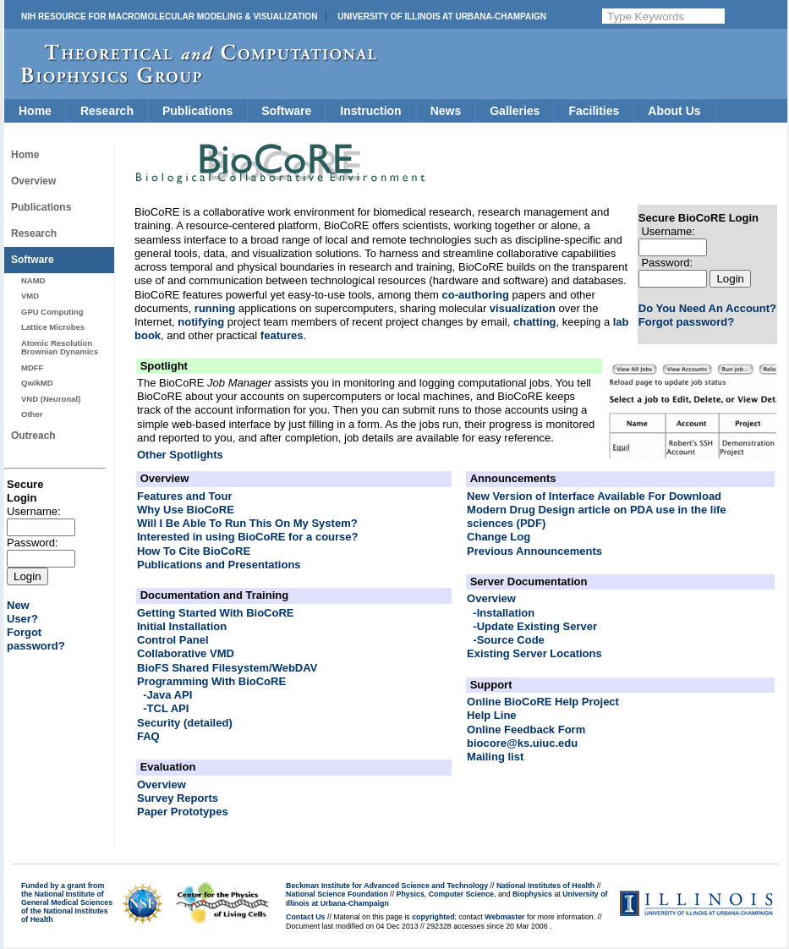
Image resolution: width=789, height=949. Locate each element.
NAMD (33, 280)
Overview (33, 181)
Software (286, 111)
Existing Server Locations (534, 653)
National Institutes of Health (545, 885)
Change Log (498, 536)
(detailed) (208, 722)
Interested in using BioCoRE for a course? (247, 536)
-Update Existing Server (535, 626)
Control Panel (173, 640)
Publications (197, 111)
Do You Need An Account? (707, 308)
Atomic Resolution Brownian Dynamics (59, 347)
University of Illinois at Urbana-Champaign (441, 16)
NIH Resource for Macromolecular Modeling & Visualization (169, 16)
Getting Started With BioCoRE (215, 612)
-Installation (503, 612)
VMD (30, 295)
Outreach (33, 436)
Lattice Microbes (53, 327)
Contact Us (305, 917)
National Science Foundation (337, 894)
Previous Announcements (534, 551)
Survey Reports (177, 798)
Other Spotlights (180, 454)
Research (107, 111)
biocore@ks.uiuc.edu (522, 743)
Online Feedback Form (526, 729)
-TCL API (166, 708)
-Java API (167, 694)
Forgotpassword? (36, 639)
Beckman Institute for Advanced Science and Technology (387, 885)
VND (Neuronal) (50, 398)
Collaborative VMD (185, 653)
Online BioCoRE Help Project (543, 701)
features (282, 335)
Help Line (492, 715)
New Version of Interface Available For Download (594, 496)
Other (31, 414)
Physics (411, 894)
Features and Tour (184, 496)
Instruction (370, 111)
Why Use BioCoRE (185, 509)
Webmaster (504, 917)
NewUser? (22, 612)
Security (158, 722)
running (215, 308)
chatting (534, 321)
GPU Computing (52, 311)
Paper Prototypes (182, 811)
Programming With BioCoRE (211, 681)
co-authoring (474, 294)
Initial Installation (182, 626)
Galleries (515, 111)
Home (35, 111)
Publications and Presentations (219, 564)
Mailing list (495, 756)
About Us (674, 111)
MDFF (32, 367)
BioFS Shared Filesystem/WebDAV (227, 667)
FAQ (148, 736)
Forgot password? (686, 321)
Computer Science (461, 894)
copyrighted (433, 917)
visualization (523, 308)
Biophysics (532, 894)
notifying (201, 321)
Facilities (593, 111)
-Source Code (509, 640)
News (446, 111)
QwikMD (37, 382)
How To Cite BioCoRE (193, 551)
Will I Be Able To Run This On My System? (247, 523)
